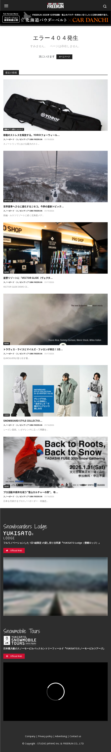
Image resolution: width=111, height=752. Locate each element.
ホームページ (64, 57)
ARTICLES (8, 201)
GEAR (6, 415)
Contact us (75, 736)
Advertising (61, 736)
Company (30, 736)
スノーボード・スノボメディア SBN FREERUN (22, 139)
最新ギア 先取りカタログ (13, 129)
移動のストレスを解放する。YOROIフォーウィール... (31, 135)
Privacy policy (45, 736)
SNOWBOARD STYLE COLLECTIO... (22, 420)
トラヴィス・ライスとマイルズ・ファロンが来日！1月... (33, 349)
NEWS (6, 272)
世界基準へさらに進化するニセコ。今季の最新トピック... (33, 206)
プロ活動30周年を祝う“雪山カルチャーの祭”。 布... (30, 492)
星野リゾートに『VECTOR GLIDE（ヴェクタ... (28, 277)
